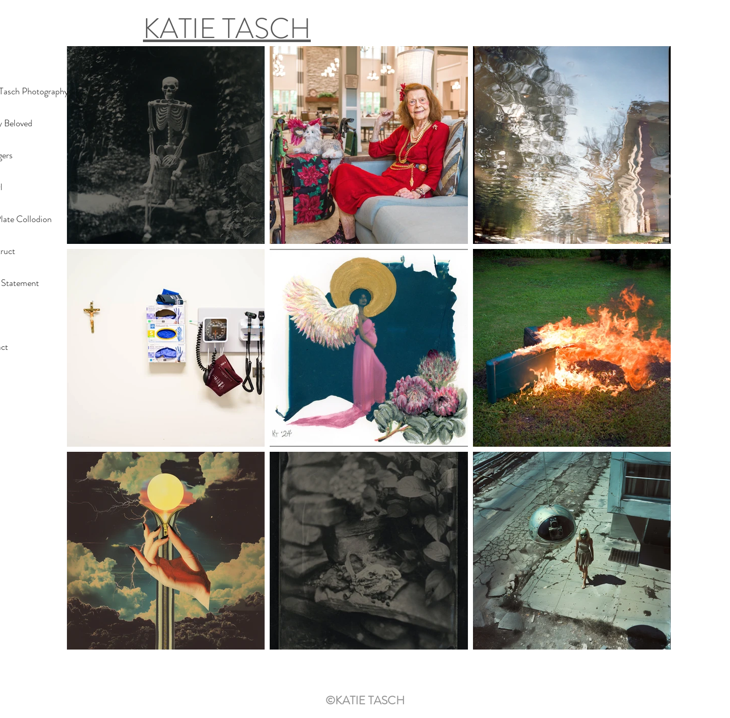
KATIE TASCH (227, 28)
